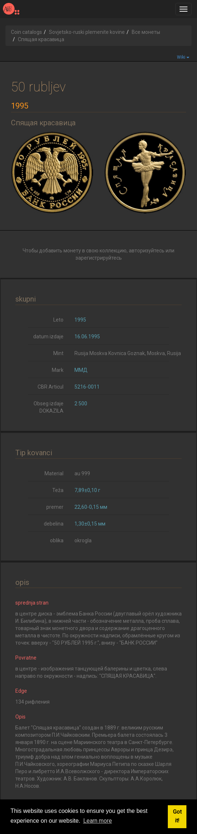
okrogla (83, 540)
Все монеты (146, 32)
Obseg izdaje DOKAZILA (48, 407)
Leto (58, 320)
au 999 (82, 473)
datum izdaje (48, 336)
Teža (57, 490)
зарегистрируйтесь (99, 258)
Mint (58, 353)
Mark (57, 370)
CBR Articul (50, 387)
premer (54, 507)
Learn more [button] (97, 820)
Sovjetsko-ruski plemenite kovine (87, 32)
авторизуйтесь (147, 250)
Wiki (183, 57)
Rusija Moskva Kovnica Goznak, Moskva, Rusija (127, 353)
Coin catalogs (26, 32)
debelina (53, 524)
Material (54, 473)
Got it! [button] (177, 816)
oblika (56, 540)
